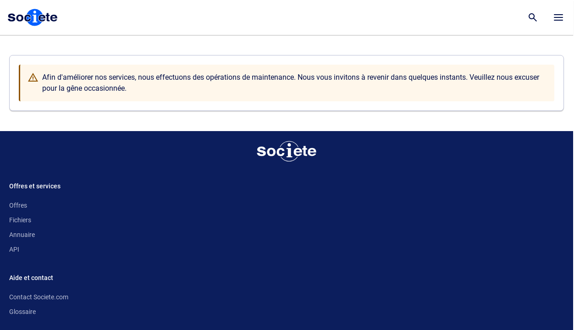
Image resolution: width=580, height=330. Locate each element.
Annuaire (22, 234)
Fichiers (20, 220)
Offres (18, 205)
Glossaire (22, 311)
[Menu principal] (558, 17)
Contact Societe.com (38, 297)
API (14, 249)
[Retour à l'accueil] (286, 151)
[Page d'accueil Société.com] (32, 17)
